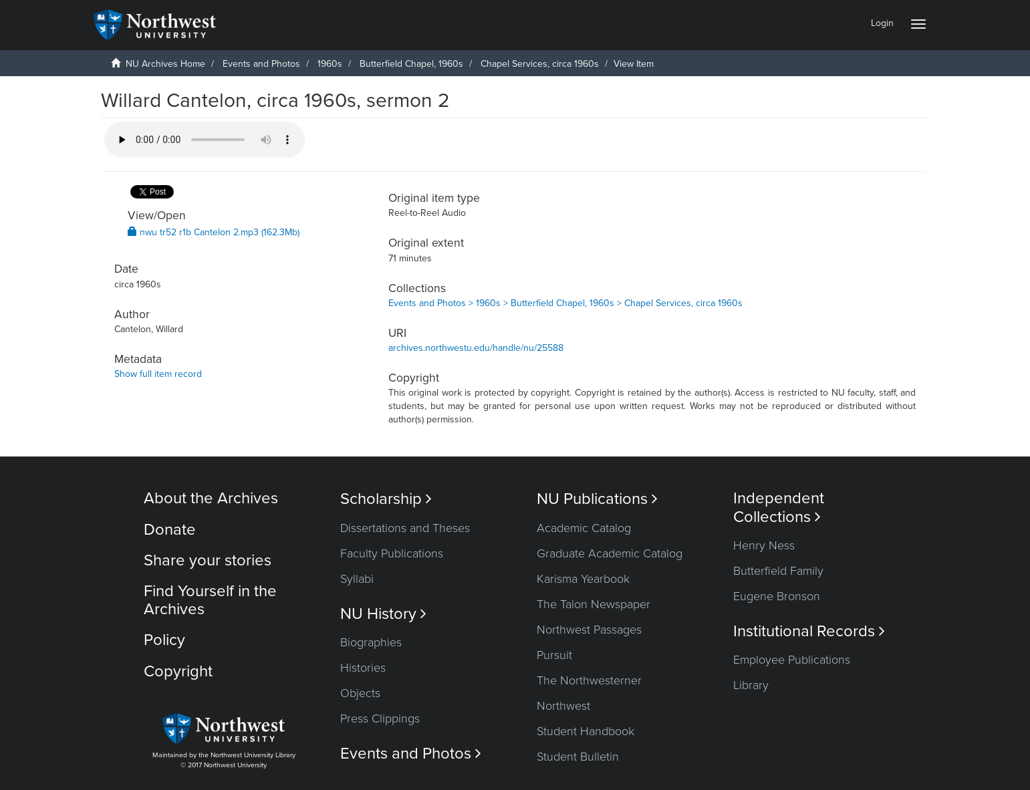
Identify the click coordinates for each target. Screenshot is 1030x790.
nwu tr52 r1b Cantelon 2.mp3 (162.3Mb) (213, 232)
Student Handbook (585, 731)
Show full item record (158, 374)
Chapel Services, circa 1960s (540, 64)
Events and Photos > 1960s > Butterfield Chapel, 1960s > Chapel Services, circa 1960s (565, 303)
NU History (383, 614)
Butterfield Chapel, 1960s (411, 64)
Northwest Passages (589, 629)
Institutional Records (809, 631)
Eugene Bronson (776, 596)
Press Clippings (380, 718)
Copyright (178, 671)
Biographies (371, 642)
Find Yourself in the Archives (210, 599)
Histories (363, 667)
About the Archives (211, 498)
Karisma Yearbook (583, 578)
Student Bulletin (578, 756)
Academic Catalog (584, 528)
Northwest (563, 705)
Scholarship (386, 499)
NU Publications (597, 499)
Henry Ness (764, 545)
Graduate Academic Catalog (609, 553)
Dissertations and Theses (405, 528)
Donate (170, 529)
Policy (164, 640)
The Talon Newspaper (593, 604)
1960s (329, 64)
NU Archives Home (165, 64)
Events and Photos (261, 64)
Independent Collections (778, 507)
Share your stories (207, 560)
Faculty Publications (391, 553)
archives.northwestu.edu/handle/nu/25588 (475, 348)
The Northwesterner (589, 680)
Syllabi (357, 578)
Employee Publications (791, 659)
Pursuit (554, 655)
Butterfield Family (778, 570)
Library (751, 685)
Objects (360, 693)
